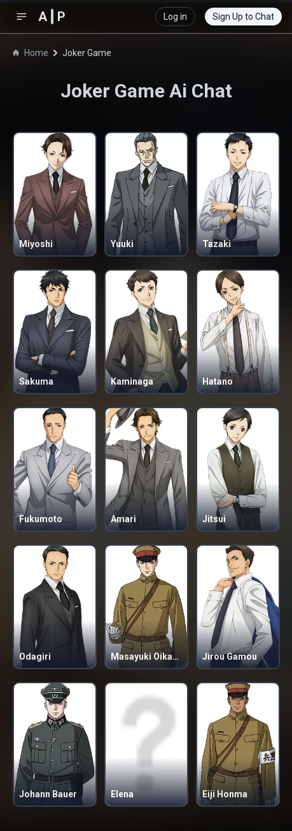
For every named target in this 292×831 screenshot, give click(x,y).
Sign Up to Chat (243, 16)
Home (30, 53)
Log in (175, 16)
